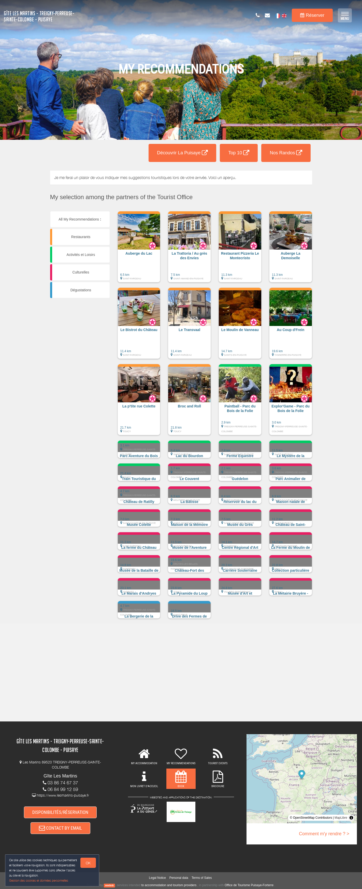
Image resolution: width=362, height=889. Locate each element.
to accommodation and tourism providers (168, 885)
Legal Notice (157, 878)
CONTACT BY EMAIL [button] (60, 828)
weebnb (109, 885)
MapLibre (341, 817)
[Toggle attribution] (351, 818)
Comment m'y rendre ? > (324, 833)
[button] (139, 249)
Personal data (178, 878)
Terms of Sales (202, 878)
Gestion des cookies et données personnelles (38, 880)
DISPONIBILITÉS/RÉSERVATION (60, 812)
